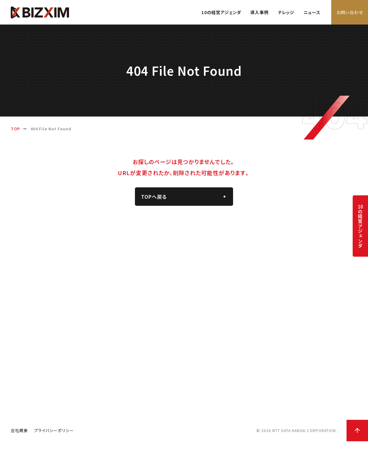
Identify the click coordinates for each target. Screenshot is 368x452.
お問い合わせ (349, 12)
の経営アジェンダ (360, 226)
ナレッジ (286, 12)
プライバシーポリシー (54, 441)
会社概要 (19, 441)
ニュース (312, 12)
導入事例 (259, 12)
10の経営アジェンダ (221, 12)
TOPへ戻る (154, 197)
